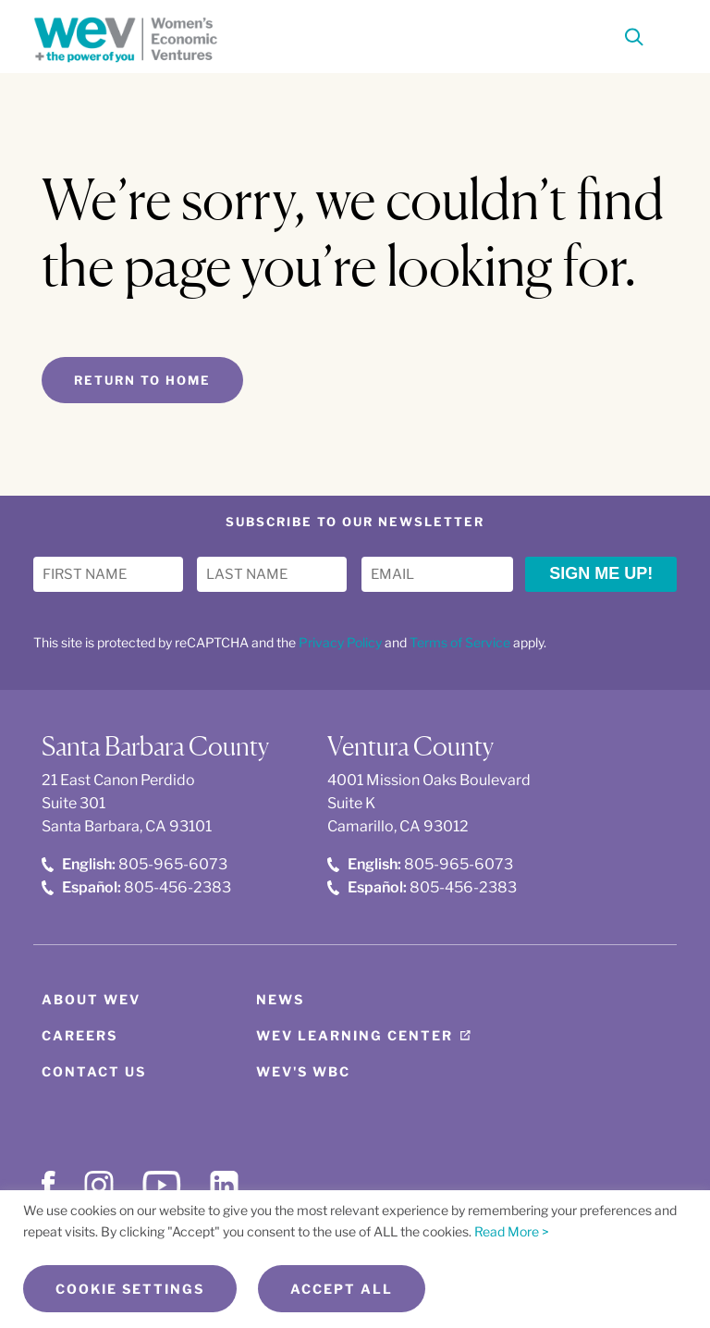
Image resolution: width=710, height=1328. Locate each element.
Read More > (511, 1231)
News (280, 999)
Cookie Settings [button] (129, 1289)
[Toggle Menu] (665, 35)
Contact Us (94, 1071)
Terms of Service (460, 642)
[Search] (634, 40)
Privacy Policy (340, 642)
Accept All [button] (341, 1289)
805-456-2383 (136, 887)
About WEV (91, 999)
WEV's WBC (303, 1071)
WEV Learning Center (354, 1035)
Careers (79, 1035)
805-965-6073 (134, 864)
